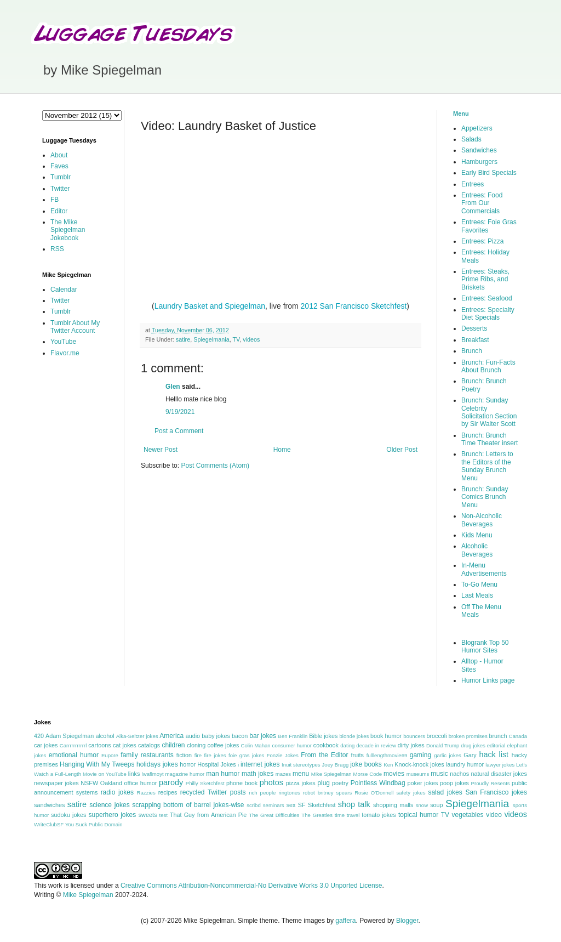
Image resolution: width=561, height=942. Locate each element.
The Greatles (317, 815)
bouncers (414, 736)
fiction (184, 755)
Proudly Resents (490, 783)
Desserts (474, 328)
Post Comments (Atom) (215, 465)
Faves (59, 166)
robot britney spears (327, 793)
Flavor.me (64, 353)
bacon (240, 736)
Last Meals (477, 595)
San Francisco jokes (496, 792)
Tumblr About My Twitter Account (75, 326)
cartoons (99, 745)
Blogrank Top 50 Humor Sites (485, 646)
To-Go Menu (479, 584)
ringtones (289, 793)
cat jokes (124, 745)
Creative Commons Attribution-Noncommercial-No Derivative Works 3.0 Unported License (251, 885)
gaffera (345, 920)
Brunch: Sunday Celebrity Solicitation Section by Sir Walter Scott (489, 412)
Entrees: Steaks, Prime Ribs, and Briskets (485, 279)
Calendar (63, 289)
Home (282, 449)
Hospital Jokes (216, 764)
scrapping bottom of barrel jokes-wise (188, 805)
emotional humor (74, 755)
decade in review (376, 745)
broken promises (468, 736)
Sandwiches (479, 150)
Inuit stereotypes (301, 765)
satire (183, 339)
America (171, 736)
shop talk (354, 804)
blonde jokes (354, 736)
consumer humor (292, 745)
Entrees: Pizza (482, 241)
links (134, 773)
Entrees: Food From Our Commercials (481, 203)
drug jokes (473, 745)
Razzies (146, 793)
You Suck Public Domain (94, 824)
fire (198, 755)
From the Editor (324, 755)
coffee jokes (223, 745)
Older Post (401, 449)
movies (393, 774)
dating (347, 745)
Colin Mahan (256, 745)
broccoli (436, 736)
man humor (222, 774)
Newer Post (161, 449)
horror (188, 764)
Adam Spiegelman (69, 736)
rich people (262, 793)
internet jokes (260, 764)
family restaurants (147, 755)
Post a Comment (178, 431)
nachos (459, 773)
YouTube (63, 341)
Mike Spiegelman (331, 774)
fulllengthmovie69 (387, 755)
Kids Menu (477, 535)
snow (422, 805)
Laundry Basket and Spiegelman (209, 306)
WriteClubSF (49, 824)
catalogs (149, 745)
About (58, 155)
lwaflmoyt (153, 774)
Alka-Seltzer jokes (137, 736)
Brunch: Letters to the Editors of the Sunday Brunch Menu (487, 465)
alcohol (104, 736)
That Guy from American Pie (208, 815)
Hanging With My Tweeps (97, 764)
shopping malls (393, 805)
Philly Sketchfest (205, 783)
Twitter (60, 188)
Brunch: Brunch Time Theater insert (489, 439)
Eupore (109, 755)
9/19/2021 (179, 412)
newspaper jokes (56, 783)
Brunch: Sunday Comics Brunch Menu (484, 497)
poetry (340, 783)
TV (235, 339)
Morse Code (367, 774)
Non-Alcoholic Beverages (481, 519)
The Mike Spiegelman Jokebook (67, 230)
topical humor (418, 815)
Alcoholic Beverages (477, 550)
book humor (386, 736)
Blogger (407, 920)
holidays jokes (157, 764)
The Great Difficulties (274, 815)
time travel (347, 815)
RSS (57, 249)
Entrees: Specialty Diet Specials (487, 313)
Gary (469, 755)
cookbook (326, 745)
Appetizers (477, 128)
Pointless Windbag (378, 783)
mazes (283, 774)
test (163, 815)
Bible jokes (323, 736)
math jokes (257, 774)
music (439, 774)
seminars (273, 805)
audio (193, 736)
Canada (517, 736)
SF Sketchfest (317, 805)
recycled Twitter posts (213, 792)
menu (301, 774)
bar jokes (262, 736)
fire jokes (215, 755)
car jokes (46, 745)
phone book (241, 783)
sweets (148, 815)
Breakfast (475, 340)
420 (39, 736)
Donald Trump (443, 745)
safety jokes (410, 793)
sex (291, 805)
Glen (172, 386)
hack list (493, 754)
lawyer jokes (499, 765)
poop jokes (454, 783)
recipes (168, 792)
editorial (496, 745)
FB (54, 199)
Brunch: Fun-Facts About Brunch (488, 366)
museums (418, 774)
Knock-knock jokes (419, 764)
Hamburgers (479, 162)
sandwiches (49, 805)
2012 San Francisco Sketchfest (354, 306)
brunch (498, 736)
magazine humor (185, 774)
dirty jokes (411, 745)
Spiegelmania (211, 339)
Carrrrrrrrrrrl (73, 745)
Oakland (111, 783)
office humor (140, 783)
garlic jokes (447, 755)
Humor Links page (487, 680)
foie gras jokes (246, 755)
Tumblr (60, 177)
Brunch (471, 351)
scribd (254, 805)
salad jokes (445, 792)
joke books (366, 764)
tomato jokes (379, 815)
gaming (420, 755)
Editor (58, 211)
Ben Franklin (293, 736)
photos (271, 782)
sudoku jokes (68, 815)
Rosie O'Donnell (373, 793)
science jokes (109, 805)
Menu (461, 113)
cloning (196, 745)
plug (323, 783)
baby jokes (216, 736)
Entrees (472, 184)
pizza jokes (301, 783)
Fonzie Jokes (283, 755)
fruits (357, 755)
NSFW (89, 783)
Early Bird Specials (489, 173)
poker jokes (423, 783)
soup (436, 805)
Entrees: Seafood (486, 298)
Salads (471, 139)
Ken (388, 765)
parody (171, 782)
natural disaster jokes (499, 773)
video (494, 815)
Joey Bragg (335, 765)
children (173, 745)
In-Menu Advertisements (484, 569)
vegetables (468, 815)
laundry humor (465, 764)
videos (251, 339)
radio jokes (117, 792)
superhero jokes (112, 815)
